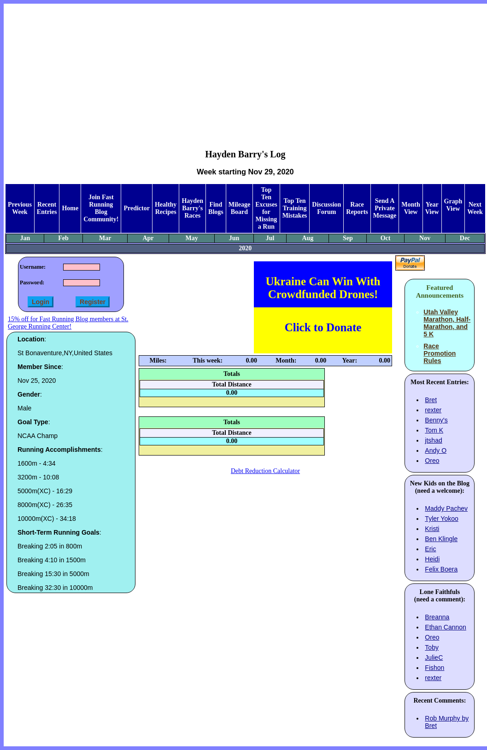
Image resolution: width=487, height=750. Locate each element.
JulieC (434, 657)
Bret (431, 400)
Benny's (436, 420)
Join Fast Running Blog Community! (100, 208)
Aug (307, 238)
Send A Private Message (385, 208)
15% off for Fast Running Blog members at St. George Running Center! (68, 323)
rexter (433, 410)
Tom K (434, 430)
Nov (424, 238)
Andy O (435, 450)
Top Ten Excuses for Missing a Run (266, 208)
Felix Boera (441, 569)
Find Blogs (215, 208)
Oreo (432, 460)
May (191, 238)
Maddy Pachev (446, 508)
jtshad (433, 440)
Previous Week (20, 208)
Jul (270, 238)
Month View (410, 208)
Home (70, 208)
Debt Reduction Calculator (265, 470)
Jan (25, 238)
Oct (386, 238)
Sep (348, 238)
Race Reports (357, 208)
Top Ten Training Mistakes (294, 208)
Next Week (474, 208)
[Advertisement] (245, 69)
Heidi (432, 559)
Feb (63, 238)
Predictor (136, 208)
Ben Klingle (441, 538)
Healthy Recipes (165, 208)
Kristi (432, 528)
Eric (430, 549)
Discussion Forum (326, 208)
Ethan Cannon (445, 627)
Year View (432, 208)
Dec (465, 238)
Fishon (434, 667)
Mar (105, 238)
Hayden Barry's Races (192, 208)
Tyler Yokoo (441, 518)
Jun (234, 238)
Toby (432, 647)
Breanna (437, 617)
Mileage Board (239, 208)
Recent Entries (47, 208)
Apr (147, 238)
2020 (245, 248)
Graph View (453, 205)
